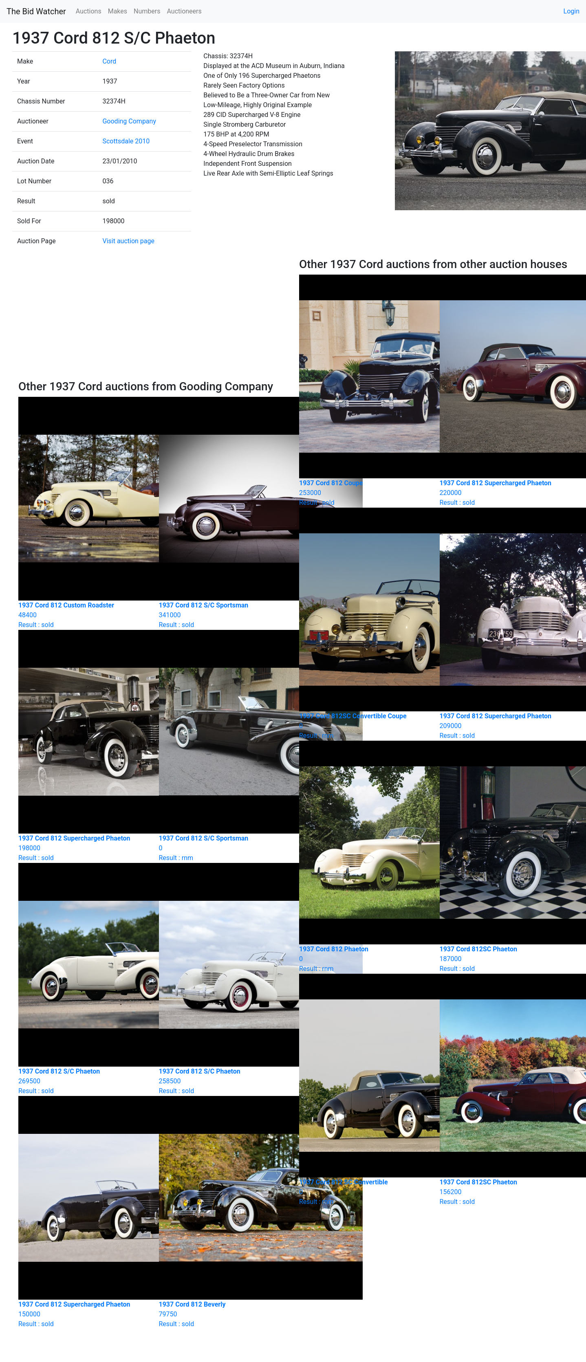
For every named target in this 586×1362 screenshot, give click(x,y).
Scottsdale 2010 (126, 141)
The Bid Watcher (36, 11)
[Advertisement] (153, 319)
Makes (117, 11)
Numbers (147, 11)
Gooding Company (129, 121)
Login (571, 11)
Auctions (88, 11)
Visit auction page (128, 241)
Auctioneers (184, 11)
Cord (109, 61)
